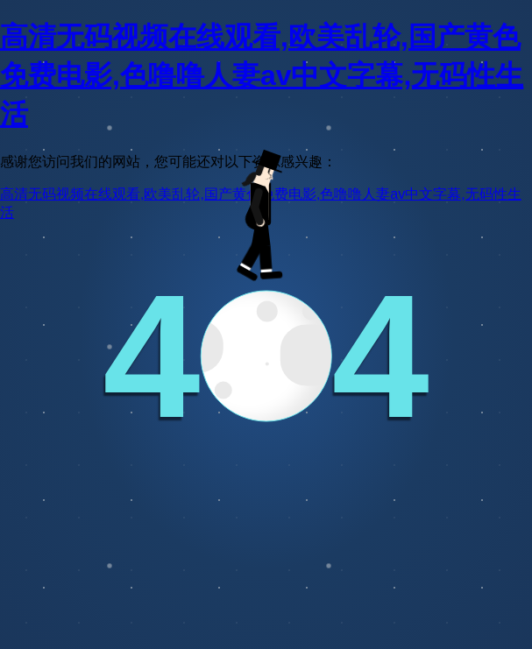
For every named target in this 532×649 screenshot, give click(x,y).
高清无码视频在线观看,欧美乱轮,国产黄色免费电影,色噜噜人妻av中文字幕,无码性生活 (261, 75)
